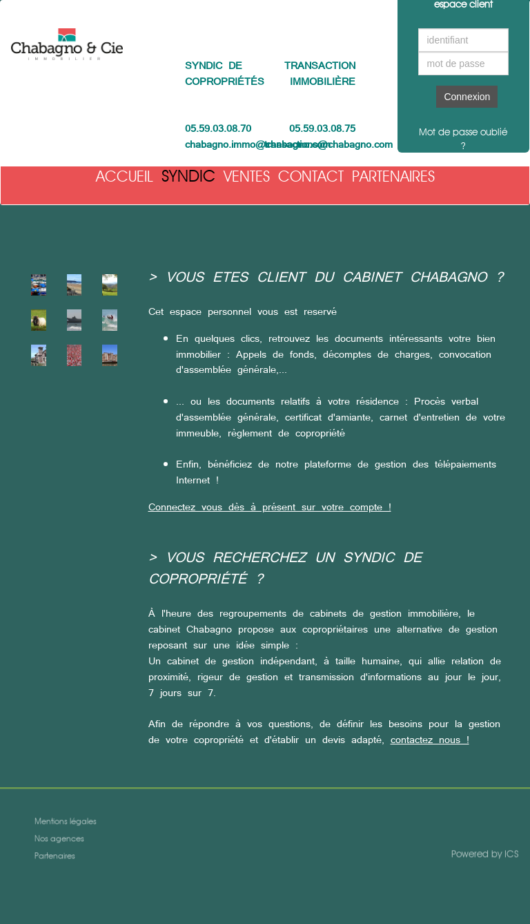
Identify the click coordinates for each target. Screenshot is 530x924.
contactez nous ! (430, 739)
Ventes (247, 176)
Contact (311, 176)
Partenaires (393, 176)
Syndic (188, 176)
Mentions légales (66, 823)
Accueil (124, 176)
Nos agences (59, 840)
